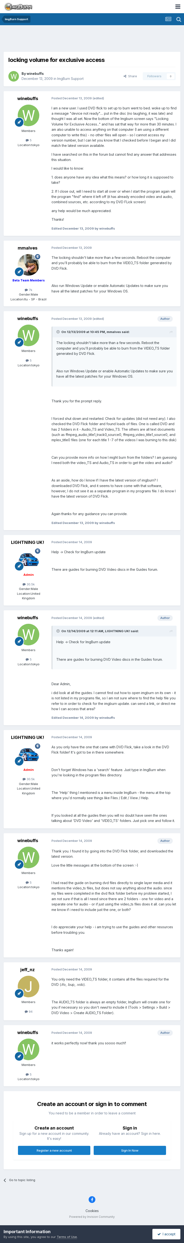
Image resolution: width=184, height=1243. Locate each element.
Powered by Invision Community (92, 1217)
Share (130, 76)
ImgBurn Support (70, 79)
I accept (166, 1234)
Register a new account (54, 1150)
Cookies (92, 1211)
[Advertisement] (92, 39)
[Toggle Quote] (58, 332)
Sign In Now (129, 1150)
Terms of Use (67, 1237)
